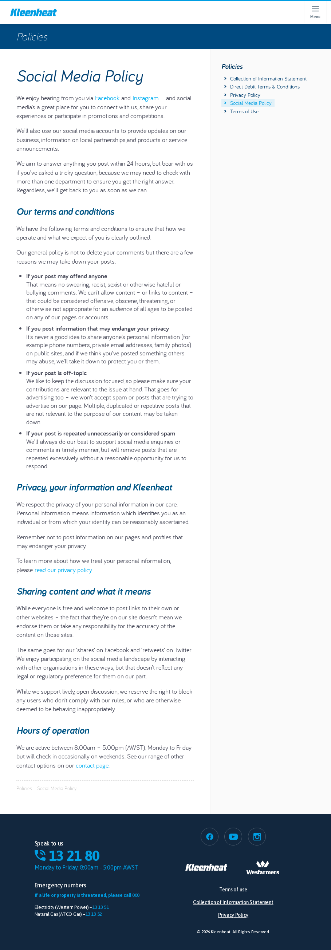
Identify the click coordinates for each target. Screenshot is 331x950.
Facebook (107, 98)
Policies (31, 36)
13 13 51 (100, 907)
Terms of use (233, 889)
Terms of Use (241, 111)
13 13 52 (93, 914)
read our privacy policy (63, 569)
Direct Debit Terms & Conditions (262, 86)
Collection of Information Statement (265, 78)
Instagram (146, 98)
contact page (92, 765)
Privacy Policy (242, 94)
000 (135, 895)
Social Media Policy (248, 102)
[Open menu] (315, 12)
